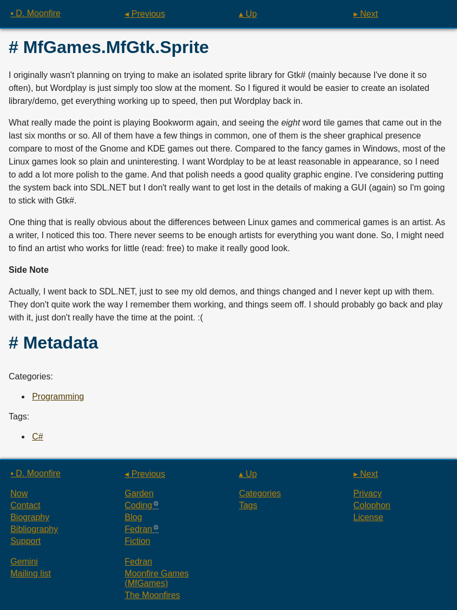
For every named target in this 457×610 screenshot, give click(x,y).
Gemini (24, 561)
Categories (259, 493)
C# (37, 436)
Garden (139, 493)
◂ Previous (145, 13)
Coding (138, 505)
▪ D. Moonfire (35, 13)
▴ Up (248, 13)
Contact (25, 505)
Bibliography (34, 529)
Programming (58, 396)
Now (19, 493)
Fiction (137, 541)
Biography (29, 517)
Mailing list (30, 573)
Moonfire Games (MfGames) (156, 578)
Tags (248, 505)
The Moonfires (152, 595)
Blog (133, 517)
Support (25, 541)
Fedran (138, 529)
